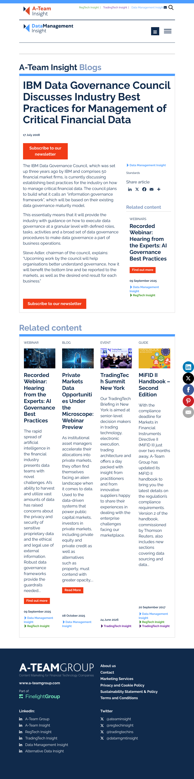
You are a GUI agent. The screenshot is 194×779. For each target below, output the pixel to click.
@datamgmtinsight (122, 738)
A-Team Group (37, 719)
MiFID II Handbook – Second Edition (154, 385)
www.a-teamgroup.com (39, 683)
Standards (133, 173)
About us (108, 666)
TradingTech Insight (115, 7)
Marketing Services (117, 679)
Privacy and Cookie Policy (123, 685)
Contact (107, 672)
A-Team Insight (37, 725)
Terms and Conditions (119, 698)
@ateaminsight (119, 719)
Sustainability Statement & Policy (129, 691)
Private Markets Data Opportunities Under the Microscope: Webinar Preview (77, 401)
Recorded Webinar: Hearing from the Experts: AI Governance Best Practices (148, 242)
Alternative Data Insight (44, 751)
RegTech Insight (89, 7)
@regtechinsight (120, 725)
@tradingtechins (120, 732)
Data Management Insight (147, 7)
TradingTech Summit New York (115, 381)
